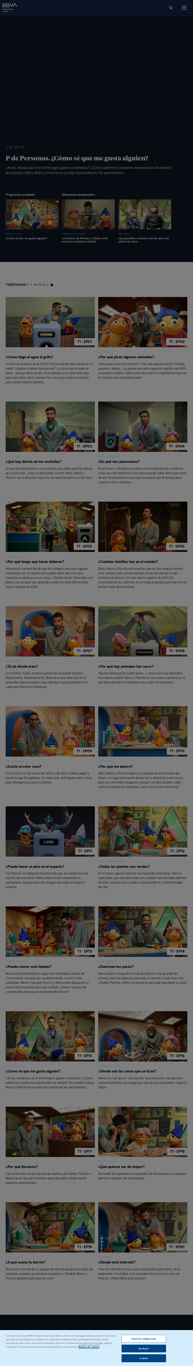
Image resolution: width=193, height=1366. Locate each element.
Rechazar (144, 1350)
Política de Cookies (89, 1348)
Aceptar (143, 1360)
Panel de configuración (144, 1340)
